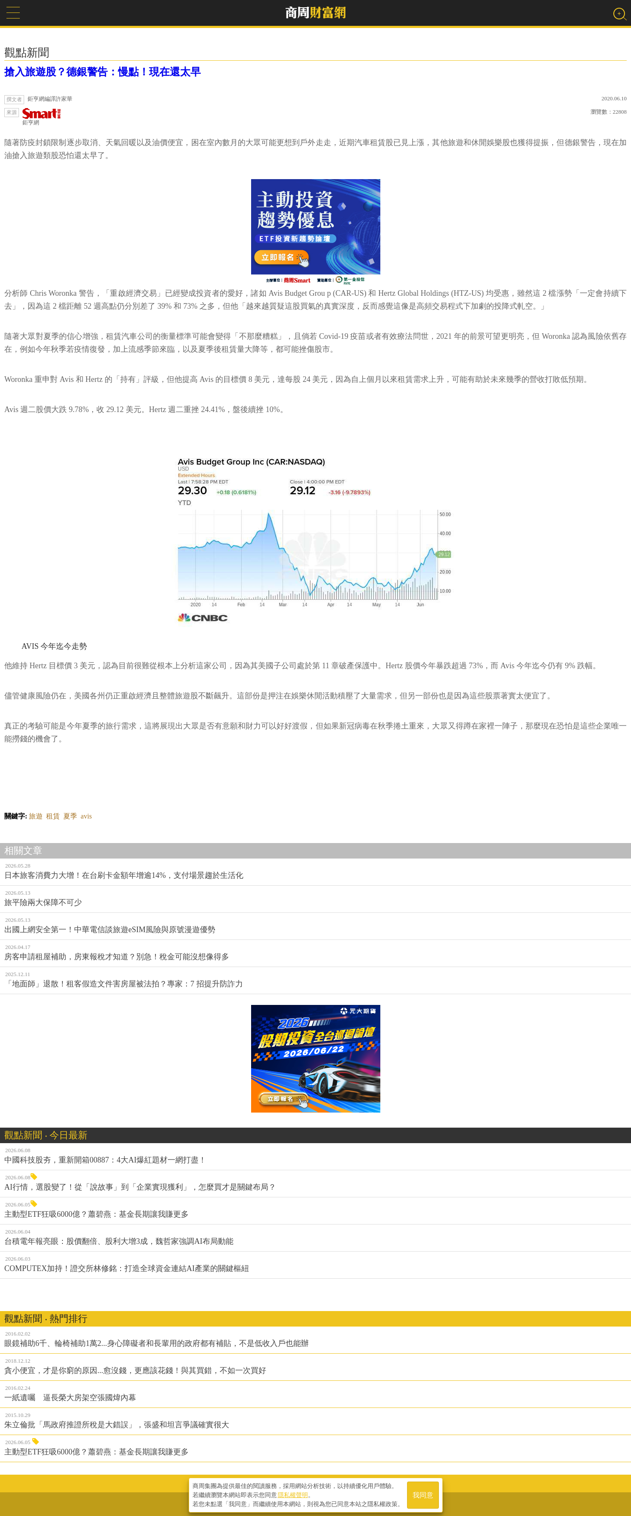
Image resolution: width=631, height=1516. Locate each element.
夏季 (70, 816)
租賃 (53, 816)
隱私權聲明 (293, 1494)
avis (86, 816)
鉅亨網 (41, 117)
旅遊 (36, 816)
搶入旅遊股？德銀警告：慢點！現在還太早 (102, 72)
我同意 (423, 1495)
